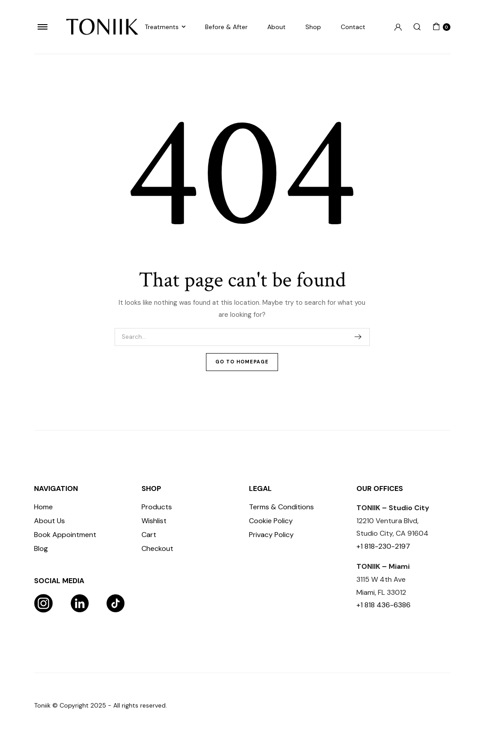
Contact (353, 27)
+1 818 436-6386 (383, 605)
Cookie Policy (271, 520)
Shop (313, 27)
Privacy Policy (271, 534)
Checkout (157, 548)
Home (43, 507)
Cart (148, 534)
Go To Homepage (242, 361)
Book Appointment (65, 534)
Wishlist (154, 520)
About (276, 27)
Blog (41, 548)
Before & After (226, 27)
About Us (49, 520)
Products (156, 507)
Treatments (162, 27)
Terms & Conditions (281, 507)
